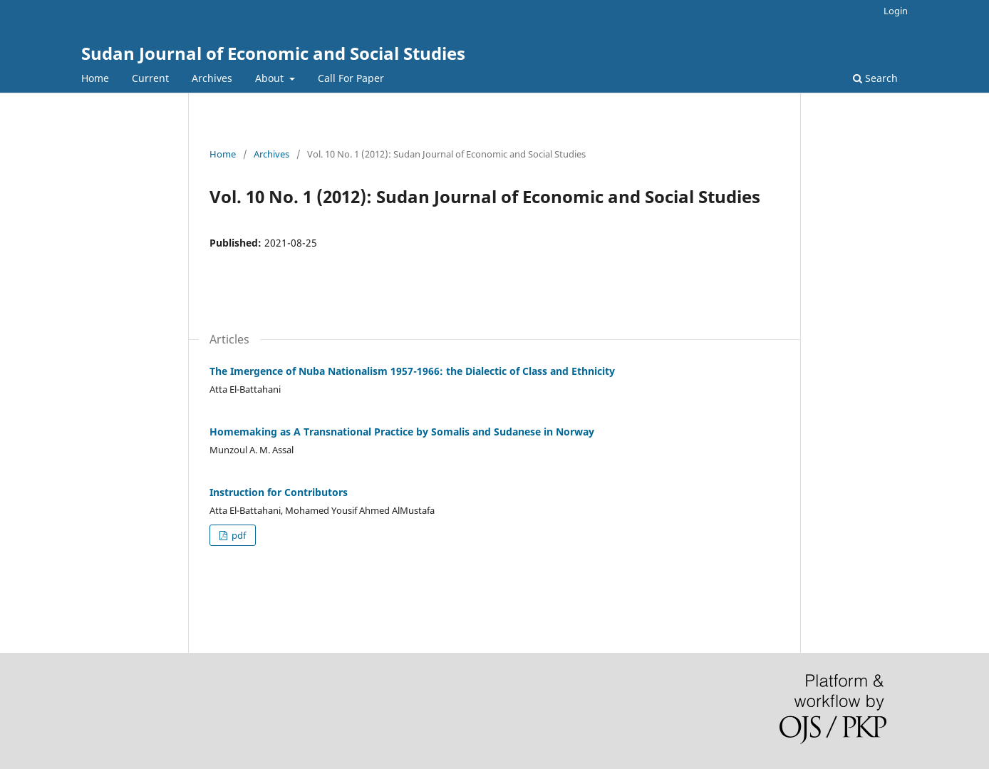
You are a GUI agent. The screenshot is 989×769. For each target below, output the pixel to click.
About (270, 78)
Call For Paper (351, 78)
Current (150, 78)
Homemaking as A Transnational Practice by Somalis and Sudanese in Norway (401, 431)
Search (875, 78)
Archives (212, 78)
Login (896, 10)
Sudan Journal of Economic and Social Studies (273, 53)
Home (95, 78)
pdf (237, 535)
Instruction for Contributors (278, 492)
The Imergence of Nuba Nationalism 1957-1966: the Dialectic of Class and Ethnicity (412, 371)
